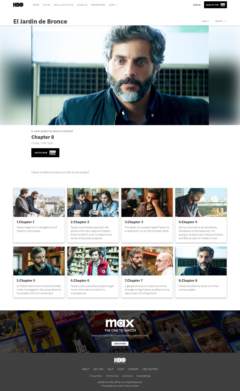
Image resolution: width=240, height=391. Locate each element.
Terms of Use (112, 376)
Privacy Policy (96, 376)
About (205, 21)
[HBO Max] (120, 331)
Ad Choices (127, 376)
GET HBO (98, 369)
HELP (110, 369)
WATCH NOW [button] (45, 152)
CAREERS (133, 369)
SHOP (120, 369)
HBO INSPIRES (150, 369)
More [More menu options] (111, 5)
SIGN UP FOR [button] (212, 5)
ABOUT (86, 369)
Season (219, 21)
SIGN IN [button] (197, 5)
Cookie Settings (143, 376)
